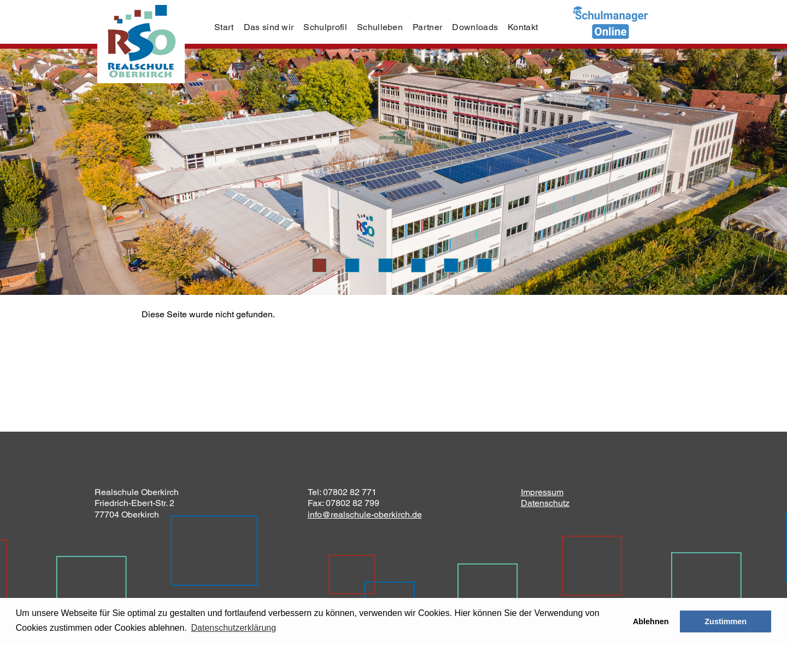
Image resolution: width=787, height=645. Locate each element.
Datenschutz (545, 503)
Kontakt (523, 27)
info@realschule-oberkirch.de (365, 514)
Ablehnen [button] (651, 621)
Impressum (542, 492)
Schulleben (380, 27)
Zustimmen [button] (725, 621)
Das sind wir (269, 27)
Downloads (475, 27)
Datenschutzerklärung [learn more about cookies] (233, 627)
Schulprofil (325, 27)
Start (224, 27)
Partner (427, 27)
